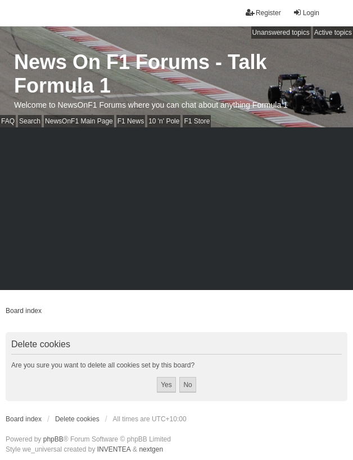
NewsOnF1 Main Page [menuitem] (79, 121)
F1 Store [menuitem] (197, 121)
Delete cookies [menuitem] (77, 419)
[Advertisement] (176, 211)
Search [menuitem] (29, 121)
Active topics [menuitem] (333, 32)
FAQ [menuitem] (8, 121)
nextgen (151, 449)
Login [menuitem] (306, 12)
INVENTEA (114, 449)
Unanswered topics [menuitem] (281, 32)
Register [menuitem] (263, 12)
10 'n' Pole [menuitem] (163, 121)
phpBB (53, 439)
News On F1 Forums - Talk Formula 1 (140, 73)
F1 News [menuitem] (130, 121)
